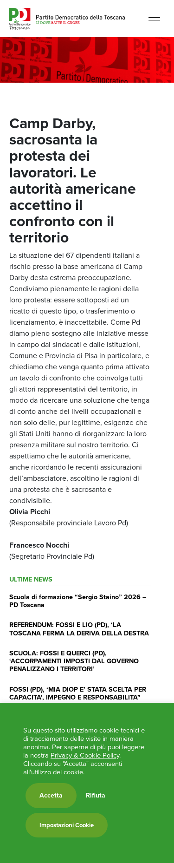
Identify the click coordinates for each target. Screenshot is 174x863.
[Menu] (154, 20)
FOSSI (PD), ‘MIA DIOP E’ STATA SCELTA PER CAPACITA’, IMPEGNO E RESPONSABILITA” (77, 693)
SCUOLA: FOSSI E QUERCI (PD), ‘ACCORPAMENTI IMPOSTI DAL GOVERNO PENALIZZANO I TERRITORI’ (74, 661)
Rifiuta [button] (95, 795)
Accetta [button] (51, 795)
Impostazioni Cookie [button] (66, 825)
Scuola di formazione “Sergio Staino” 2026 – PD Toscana (78, 601)
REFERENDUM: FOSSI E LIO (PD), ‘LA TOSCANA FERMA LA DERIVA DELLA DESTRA (79, 629)
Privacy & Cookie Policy (85, 755)
